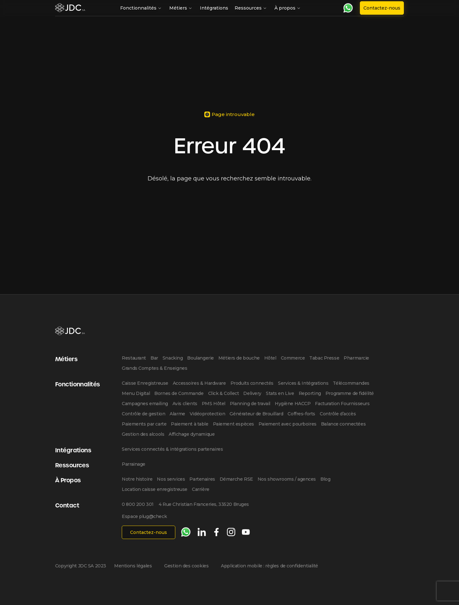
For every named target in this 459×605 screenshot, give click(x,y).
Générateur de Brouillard (256, 414)
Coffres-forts (301, 414)
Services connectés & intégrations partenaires (172, 449)
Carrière (200, 489)
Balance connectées (343, 424)
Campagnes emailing (145, 403)
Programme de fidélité (349, 393)
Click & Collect (223, 393)
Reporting (310, 393)
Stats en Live (280, 393)
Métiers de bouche (239, 358)
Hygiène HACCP (293, 403)
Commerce (293, 358)
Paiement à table (189, 424)
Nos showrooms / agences (287, 479)
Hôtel (270, 358)
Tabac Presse (324, 358)
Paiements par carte (144, 424)
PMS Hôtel (213, 403)
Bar (154, 358)
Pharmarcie (356, 358)
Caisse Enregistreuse (145, 383)
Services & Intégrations (303, 383)
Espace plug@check (144, 516)
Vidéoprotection (207, 414)
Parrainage (133, 464)
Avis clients (184, 403)
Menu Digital (136, 393)
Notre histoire (137, 479)
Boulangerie (200, 358)
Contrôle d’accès (338, 414)
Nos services (171, 479)
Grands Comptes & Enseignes (154, 368)
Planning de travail (250, 403)
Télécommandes (351, 383)
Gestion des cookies (186, 566)
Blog (325, 479)
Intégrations (214, 8)
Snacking (173, 358)
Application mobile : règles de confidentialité (269, 566)
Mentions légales (133, 566)
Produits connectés (251, 383)
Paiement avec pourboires (288, 424)
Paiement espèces (233, 424)
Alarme (177, 414)
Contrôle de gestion (143, 414)
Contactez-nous (381, 8)
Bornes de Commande (178, 393)
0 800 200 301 (138, 504)
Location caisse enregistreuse (154, 489)
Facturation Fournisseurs (342, 403)
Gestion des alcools (143, 434)
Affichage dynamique (192, 434)
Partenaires (202, 479)
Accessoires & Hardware (199, 383)
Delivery (252, 393)
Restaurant (134, 358)
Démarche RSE (236, 479)
